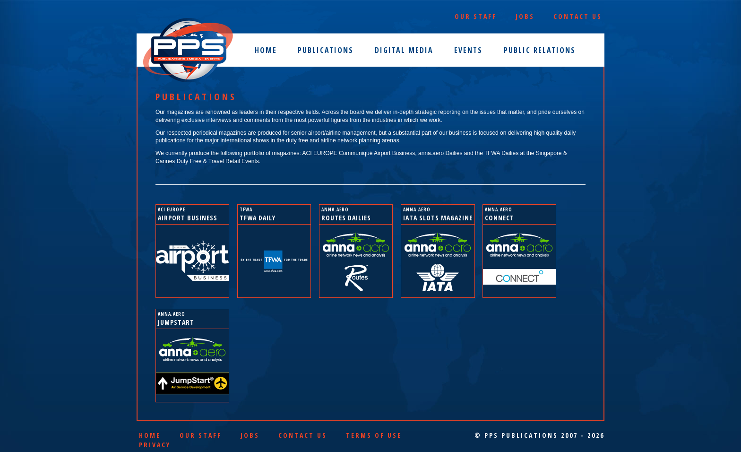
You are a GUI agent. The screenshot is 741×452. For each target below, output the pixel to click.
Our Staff (476, 16)
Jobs (525, 16)
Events (468, 50)
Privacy (155, 444)
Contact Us (577, 16)
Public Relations (540, 50)
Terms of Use (374, 435)
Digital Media (404, 50)
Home (266, 50)
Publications (325, 50)
